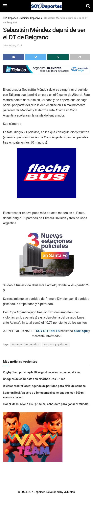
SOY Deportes (10, 18)
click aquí (81, 331)
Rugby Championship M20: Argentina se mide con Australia (41, 372)
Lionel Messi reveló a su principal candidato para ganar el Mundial (46, 404)
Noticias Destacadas (25, 344)
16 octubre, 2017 (12, 45)
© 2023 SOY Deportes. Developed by (41, 492)
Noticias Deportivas (31, 18)
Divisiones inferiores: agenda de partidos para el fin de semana (44, 386)
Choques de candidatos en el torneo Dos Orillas (34, 379)
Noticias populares (56, 344)
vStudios (69, 492)
